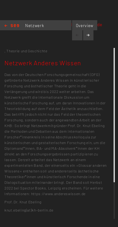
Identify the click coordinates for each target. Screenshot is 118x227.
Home (11, 26)
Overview (84, 25)
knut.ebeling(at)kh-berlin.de (28, 210)
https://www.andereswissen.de (58, 193)
